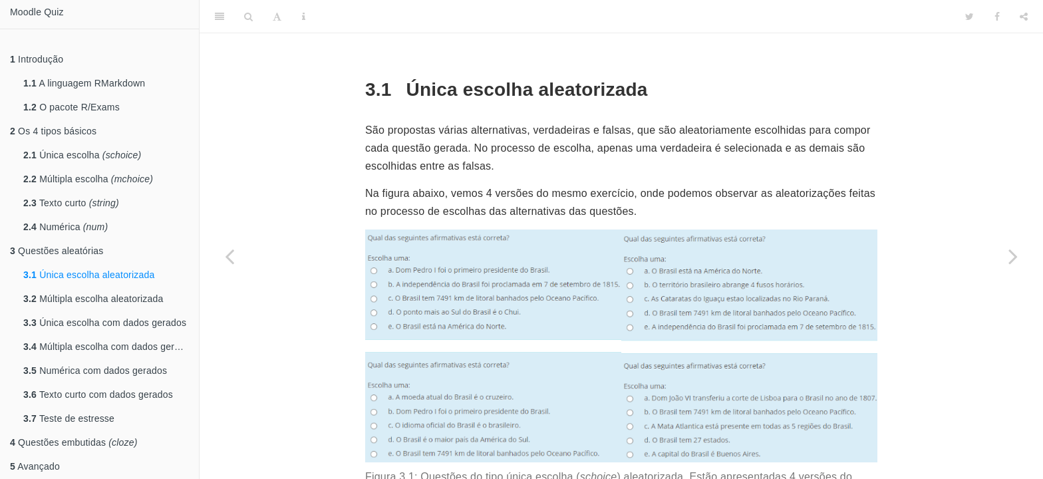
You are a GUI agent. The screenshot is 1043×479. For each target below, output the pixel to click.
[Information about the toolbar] (303, 16)
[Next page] (1013, 256)
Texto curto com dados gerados (98, 394)
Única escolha (82, 155)
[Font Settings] (277, 16)
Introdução (36, 59)
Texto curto (71, 203)
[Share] (1024, 16)
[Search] (248, 16)
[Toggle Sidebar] (219, 16)
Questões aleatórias (56, 250)
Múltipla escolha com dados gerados (109, 346)
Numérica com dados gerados (95, 370)
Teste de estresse (68, 418)
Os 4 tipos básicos (53, 131)
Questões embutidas (74, 442)
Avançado (35, 466)
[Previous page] (229, 256)
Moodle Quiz (37, 12)
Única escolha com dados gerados (104, 322)
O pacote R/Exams (71, 107)
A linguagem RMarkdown (84, 83)
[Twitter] (969, 16)
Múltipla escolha (88, 179)
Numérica (65, 227)
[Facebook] (997, 16)
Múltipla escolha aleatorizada (93, 298)
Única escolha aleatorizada (88, 274)
